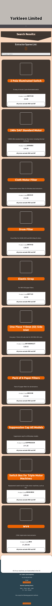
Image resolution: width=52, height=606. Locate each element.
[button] (26, 26)
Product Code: (23, 96)
